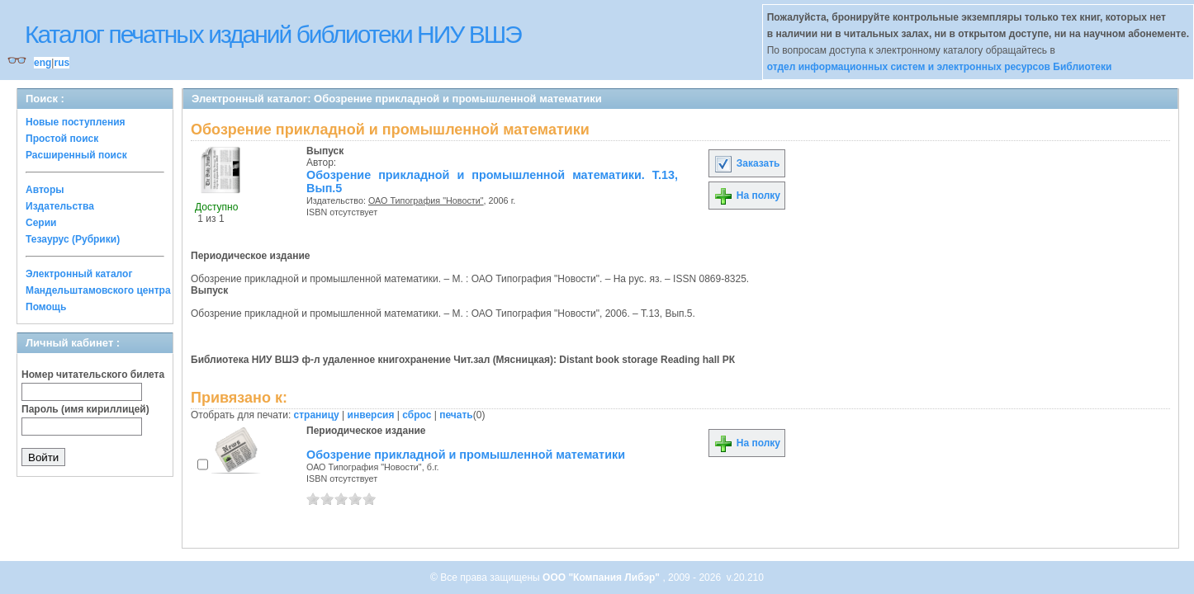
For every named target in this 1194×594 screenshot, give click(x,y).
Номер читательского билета (92, 374)
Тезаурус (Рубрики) (73, 239)
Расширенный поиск (76, 155)
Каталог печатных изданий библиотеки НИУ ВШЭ (273, 34)
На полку (746, 195)
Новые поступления (76, 122)
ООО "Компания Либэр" (602, 577)
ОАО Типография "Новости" (426, 200)
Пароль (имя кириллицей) (85, 409)
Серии (41, 223)
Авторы (45, 190)
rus (61, 62)
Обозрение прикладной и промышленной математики (465, 454)
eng (42, 62)
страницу (316, 415)
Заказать (746, 163)
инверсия (371, 415)
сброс (416, 415)
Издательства (60, 206)
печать (456, 415)
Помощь (46, 307)
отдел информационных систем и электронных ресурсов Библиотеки (939, 67)
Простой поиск (62, 138)
